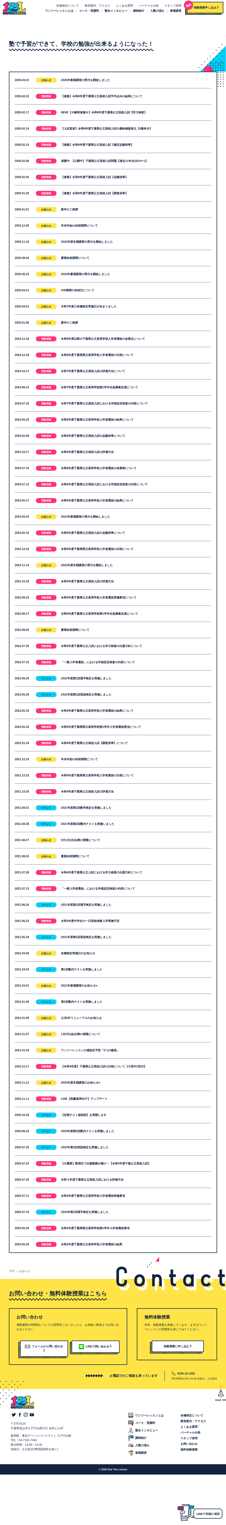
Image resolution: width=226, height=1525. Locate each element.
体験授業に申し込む (178, 1347)
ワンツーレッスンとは (58, 11)
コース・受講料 (88, 11)
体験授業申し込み (202, 7)
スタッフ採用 (171, 6)
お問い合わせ (189, 1445)
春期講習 (174, 11)
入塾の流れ (156, 11)
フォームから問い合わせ (44, 1350)
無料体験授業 (189, 1451)
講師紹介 (137, 11)
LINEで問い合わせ (95, 1347)
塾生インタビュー (114, 11)
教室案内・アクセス (96, 6)
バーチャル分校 (147, 6)
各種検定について (66, 6)
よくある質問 (123, 6)
